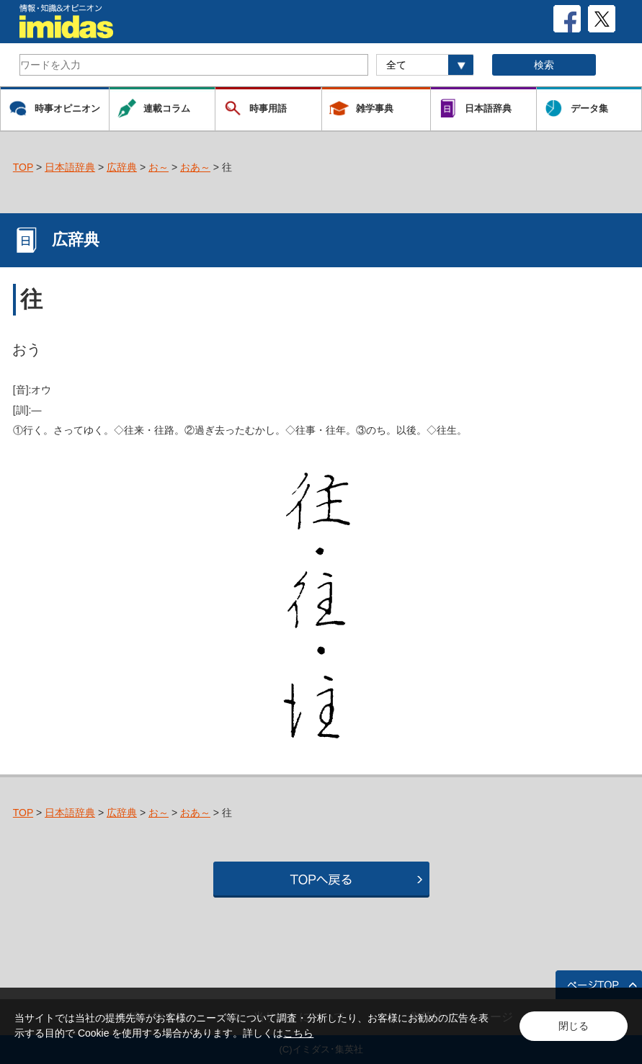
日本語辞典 (70, 167)
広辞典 (122, 167)
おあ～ (195, 167)
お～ (158, 167)
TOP (23, 167)
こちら (298, 1033)
